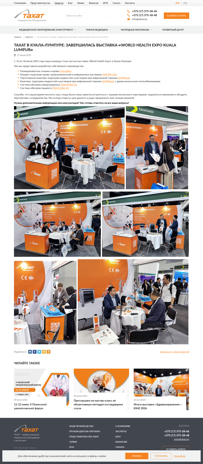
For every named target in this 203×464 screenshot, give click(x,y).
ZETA (105, 3)
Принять (137, 456)
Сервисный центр (173, 29)
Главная (17, 37)
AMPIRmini (124, 77)
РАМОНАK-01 (69, 84)
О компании (20, 3)
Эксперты (120, 431)
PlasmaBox (65, 71)
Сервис (73, 442)
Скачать (116, 3)
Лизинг (80, 3)
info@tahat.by (139, 19)
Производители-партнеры (84, 431)
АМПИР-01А (109, 74)
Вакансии (93, 3)
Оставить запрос (176, 15)
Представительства (40, 3)
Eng (185, 3)
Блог (70, 3)
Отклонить (161, 456)
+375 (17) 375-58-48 (144, 15)
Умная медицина (98, 29)
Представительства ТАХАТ (84, 436)
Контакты (130, 3)
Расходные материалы (136, 29)
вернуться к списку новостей (174, 351)
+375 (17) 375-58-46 (144, 11)
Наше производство (81, 426)
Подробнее (179, 456)
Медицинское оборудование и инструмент (47, 29)
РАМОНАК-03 (61, 87)
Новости (59, 3)
